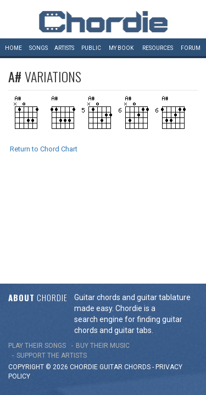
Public (91, 48)
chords (137, 270)
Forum (191, 48)
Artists (64, 48)
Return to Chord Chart (43, 149)
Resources (157, 48)
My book (121, 48)
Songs (38, 48)
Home (13, 48)
